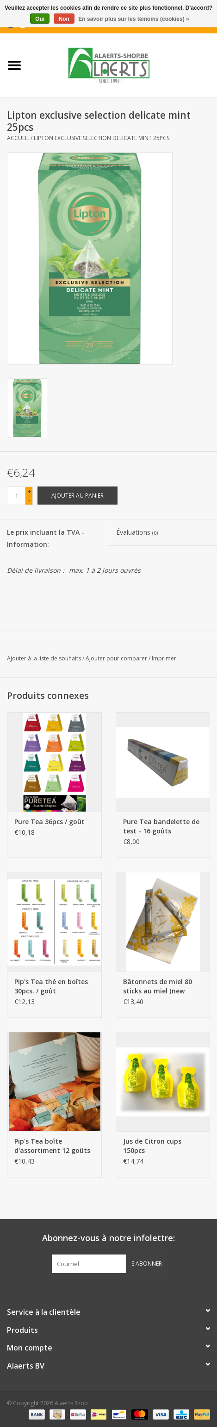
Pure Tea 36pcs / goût (49, 821)
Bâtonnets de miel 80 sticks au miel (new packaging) (157, 986)
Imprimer (164, 658)
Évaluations (137, 532)
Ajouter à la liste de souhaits (44, 658)
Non (64, 19)
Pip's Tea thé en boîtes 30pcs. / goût (51, 986)
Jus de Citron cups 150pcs (152, 1146)
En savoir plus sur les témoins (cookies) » (133, 19)
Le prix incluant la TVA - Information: (45, 538)
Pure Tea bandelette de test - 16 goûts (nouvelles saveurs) (161, 826)
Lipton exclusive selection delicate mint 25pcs (101, 138)
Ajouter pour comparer (117, 658)
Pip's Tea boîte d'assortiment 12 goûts (52, 1146)
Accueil (18, 138)
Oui (39, 19)
